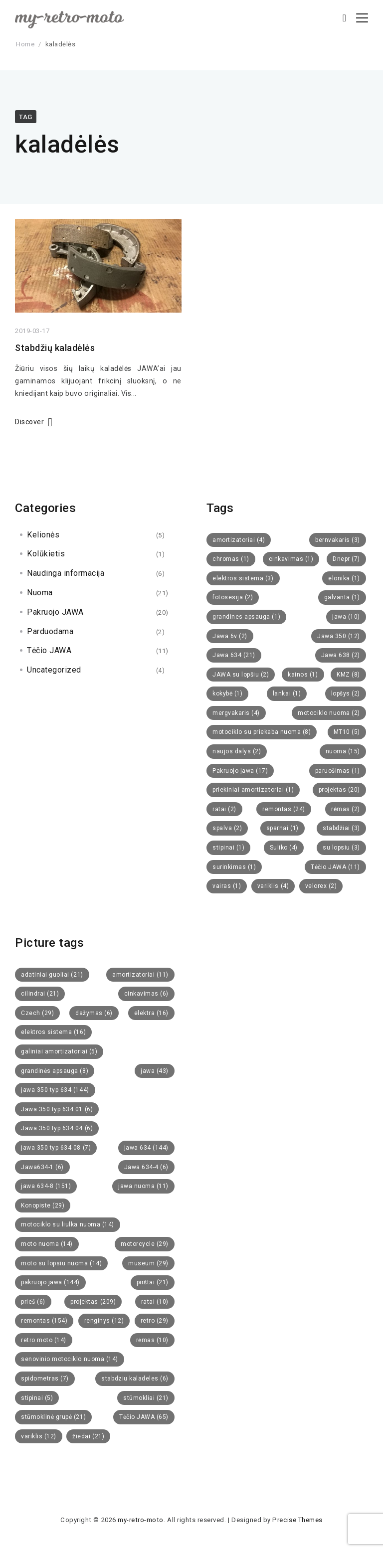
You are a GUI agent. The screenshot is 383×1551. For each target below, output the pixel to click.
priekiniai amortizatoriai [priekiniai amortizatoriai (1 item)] (253, 789)
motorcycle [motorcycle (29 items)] (145, 1243)
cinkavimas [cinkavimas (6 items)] (146, 993)
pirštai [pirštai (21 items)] (153, 1282)
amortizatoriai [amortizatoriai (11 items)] (140, 974)
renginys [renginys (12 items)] (104, 1320)
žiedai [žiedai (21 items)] (88, 1436)
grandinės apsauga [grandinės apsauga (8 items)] (54, 1070)
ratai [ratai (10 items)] (155, 1301)
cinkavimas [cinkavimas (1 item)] (291, 558)
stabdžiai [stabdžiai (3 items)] (341, 828)
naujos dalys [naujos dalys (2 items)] (236, 751)
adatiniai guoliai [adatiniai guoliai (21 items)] (52, 974)
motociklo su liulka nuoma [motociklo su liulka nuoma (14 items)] (67, 1224)
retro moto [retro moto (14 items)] (43, 1340)
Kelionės (43, 534)
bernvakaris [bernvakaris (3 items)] (337, 539)
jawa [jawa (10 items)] (346, 616)
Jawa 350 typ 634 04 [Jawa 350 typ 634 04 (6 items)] (57, 1128)
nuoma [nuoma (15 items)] (343, 751)
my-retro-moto (141, 1520)
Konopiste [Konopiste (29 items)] (42, 1205)
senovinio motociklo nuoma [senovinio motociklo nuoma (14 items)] (69, 1359)
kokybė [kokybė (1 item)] (227, 693)
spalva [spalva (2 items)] (227, 828)
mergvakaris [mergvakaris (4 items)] (236, 712)
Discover (29, 423)
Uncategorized (54, 670)
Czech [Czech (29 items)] (37, 1013)
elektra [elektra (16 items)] (151, 1013)
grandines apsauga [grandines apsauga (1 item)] (246, 616)
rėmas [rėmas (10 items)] (152, 1340)
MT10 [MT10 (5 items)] (347, 731)
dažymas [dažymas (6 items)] (94, 1013)
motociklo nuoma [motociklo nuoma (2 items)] (329, 712)
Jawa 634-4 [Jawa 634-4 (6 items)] (146, 1167)
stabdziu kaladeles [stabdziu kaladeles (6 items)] (135, 1378)
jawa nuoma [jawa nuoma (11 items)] (143, 1186)
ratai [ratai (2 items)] (224, 809)
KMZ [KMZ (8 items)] (348, 674)
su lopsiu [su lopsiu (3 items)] (341, 847)
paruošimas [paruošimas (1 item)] (337, 770)
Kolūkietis (46, 553)
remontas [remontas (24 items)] (283, 809)
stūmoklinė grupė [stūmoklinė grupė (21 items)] (53, 1416)
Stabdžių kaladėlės (55, 349)
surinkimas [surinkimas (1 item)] (234, 866)
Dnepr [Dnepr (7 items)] (346, 558)
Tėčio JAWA (49, 650)
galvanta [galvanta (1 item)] (342, 597)
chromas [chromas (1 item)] (230, 558)
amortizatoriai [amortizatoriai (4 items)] (238, 539)
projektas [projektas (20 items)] (339, 789)
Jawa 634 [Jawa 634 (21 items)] (233, 655)
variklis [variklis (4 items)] (273, 885)
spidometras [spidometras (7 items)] (45, 1378)
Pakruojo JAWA (55, 612)
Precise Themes (297, 1520)
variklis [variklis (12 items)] (38, 1436)
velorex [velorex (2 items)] (321, 885)
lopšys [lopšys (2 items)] (345, 693)
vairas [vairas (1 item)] (226, 885)
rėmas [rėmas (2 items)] (345, 809)
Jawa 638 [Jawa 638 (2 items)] (340, 655)
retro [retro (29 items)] (155, 1320)
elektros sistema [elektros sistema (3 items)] (243, 578)
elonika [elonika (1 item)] (344, 578)
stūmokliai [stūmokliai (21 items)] (146, 1397)
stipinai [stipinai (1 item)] (228, 847)
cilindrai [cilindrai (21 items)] (40, 993)
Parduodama (50, 631)
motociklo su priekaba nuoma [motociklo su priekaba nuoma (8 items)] (261, 731)
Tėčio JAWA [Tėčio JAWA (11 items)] (335, 866)
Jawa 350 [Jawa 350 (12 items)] (338, 636)
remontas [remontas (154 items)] (44, 1320)
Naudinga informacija (66, 573)
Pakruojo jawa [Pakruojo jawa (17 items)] (240, 770)
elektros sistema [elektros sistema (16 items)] (53, 1032)
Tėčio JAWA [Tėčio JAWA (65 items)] (144, 1416)
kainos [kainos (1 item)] (303, 674)
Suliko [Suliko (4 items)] (284, 847)
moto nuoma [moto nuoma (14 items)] (47, 1243)
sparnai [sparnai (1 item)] (282, 828)
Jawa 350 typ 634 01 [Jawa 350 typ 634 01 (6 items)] (57, 1109)
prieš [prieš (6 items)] (33, 1301)
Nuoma (40, 592)
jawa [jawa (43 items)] (155, 1070)
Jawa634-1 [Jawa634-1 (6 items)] (42, 1167)
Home (25, 44)
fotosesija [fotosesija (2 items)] (232, 597)
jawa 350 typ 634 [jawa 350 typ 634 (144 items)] (55, 1089)
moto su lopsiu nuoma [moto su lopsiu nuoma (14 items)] (61, 1263)
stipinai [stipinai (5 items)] (37, 1397)
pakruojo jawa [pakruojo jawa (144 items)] (50, 1282)
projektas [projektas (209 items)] (93, 1301)
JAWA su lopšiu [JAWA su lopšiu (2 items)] (240, 674)
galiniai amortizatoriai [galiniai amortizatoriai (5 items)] (59, 1051)
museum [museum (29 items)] (148, 1263)
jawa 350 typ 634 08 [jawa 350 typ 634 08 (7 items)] (56, 1147)
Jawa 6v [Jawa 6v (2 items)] (229, 636)
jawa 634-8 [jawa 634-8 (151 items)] (46, 1186)
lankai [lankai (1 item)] (287, 693)
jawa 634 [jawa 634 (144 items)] (146, 1147)
